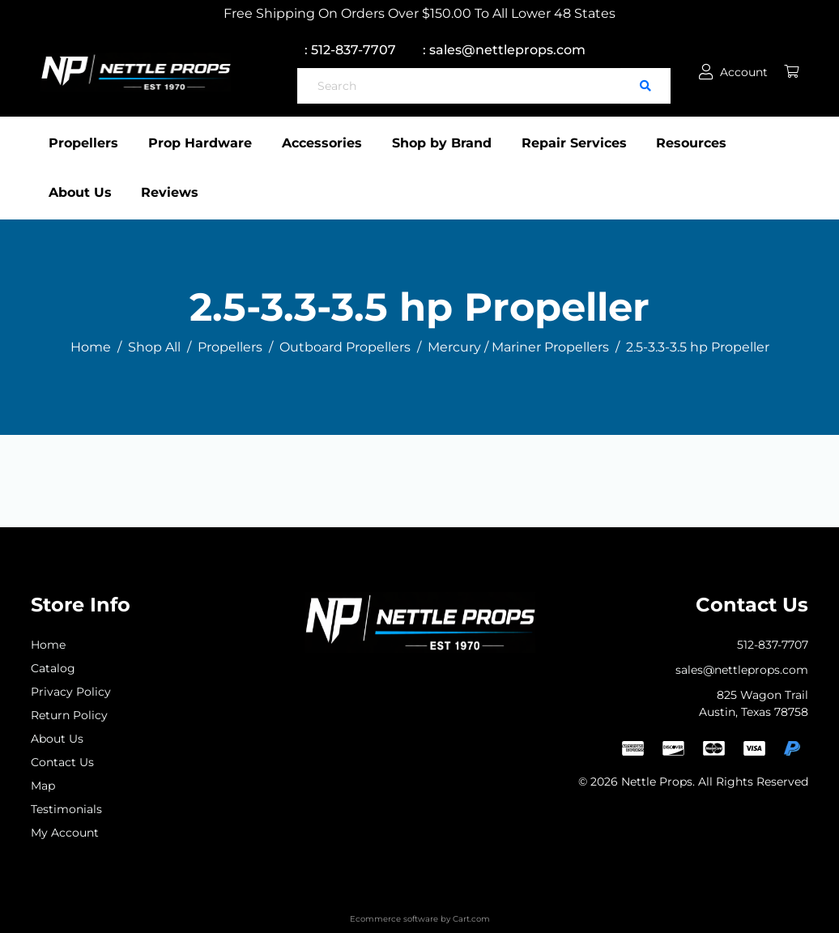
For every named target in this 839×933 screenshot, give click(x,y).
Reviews (169, 192)
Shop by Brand (459, 143)
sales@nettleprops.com (741, 669)
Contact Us (62, 762)
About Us (80, 192)
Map (43, 785)
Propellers (83, 143)
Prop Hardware (206, 143)
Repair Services (596, 143)
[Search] (458, 86)
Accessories (333, 143)
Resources (720, 143)
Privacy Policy (71, 691)
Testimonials (66, 809)
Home (48, 644)
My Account (65, 832)
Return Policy (69, 715)
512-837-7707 (772, 644)
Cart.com (471, 919)
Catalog (53, 668)
